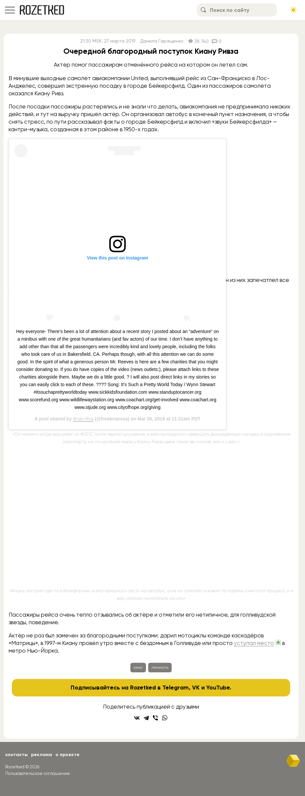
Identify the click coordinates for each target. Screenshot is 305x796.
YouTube (218, 687)
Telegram (175, 687)
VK (196, 687)
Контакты (16, 754)
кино (138, 667)
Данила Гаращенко (162, 41)
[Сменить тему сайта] (293, 9)
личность (160, 667)
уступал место (254, 643)
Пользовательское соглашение (37, 773)
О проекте (67, 754)
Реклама (41, 754)
